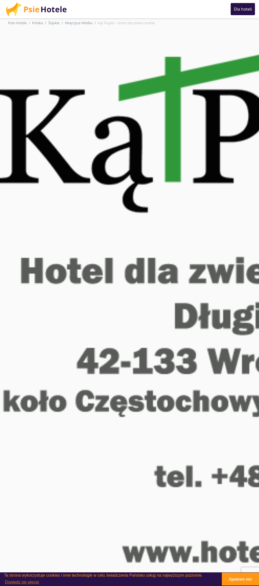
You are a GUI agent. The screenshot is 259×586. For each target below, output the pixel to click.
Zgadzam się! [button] (240, 579)
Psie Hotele (17, 22)
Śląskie (54, 22)
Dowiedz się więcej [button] (22, 582)
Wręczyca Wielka (78, 22)
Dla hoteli (243, 9)
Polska (37, 22)
